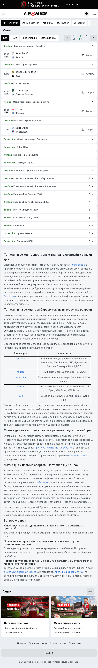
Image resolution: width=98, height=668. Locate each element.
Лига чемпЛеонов (16, 623)
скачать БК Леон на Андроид (20, 572)
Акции (44, 643)
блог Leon (9, 296)
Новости (21, 643)
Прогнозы (34, 643)
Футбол (8, 46)
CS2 (20, 396)
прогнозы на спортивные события (54, 447)
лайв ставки (42, 482)
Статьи (53, 643)
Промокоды (75, 643)
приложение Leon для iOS (69, 572)
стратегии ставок (78, 455)
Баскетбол (9, 139)
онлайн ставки (77, 264)
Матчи (63, 643)
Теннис (7, 210)
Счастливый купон (67, 623)
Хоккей (8, 102)
